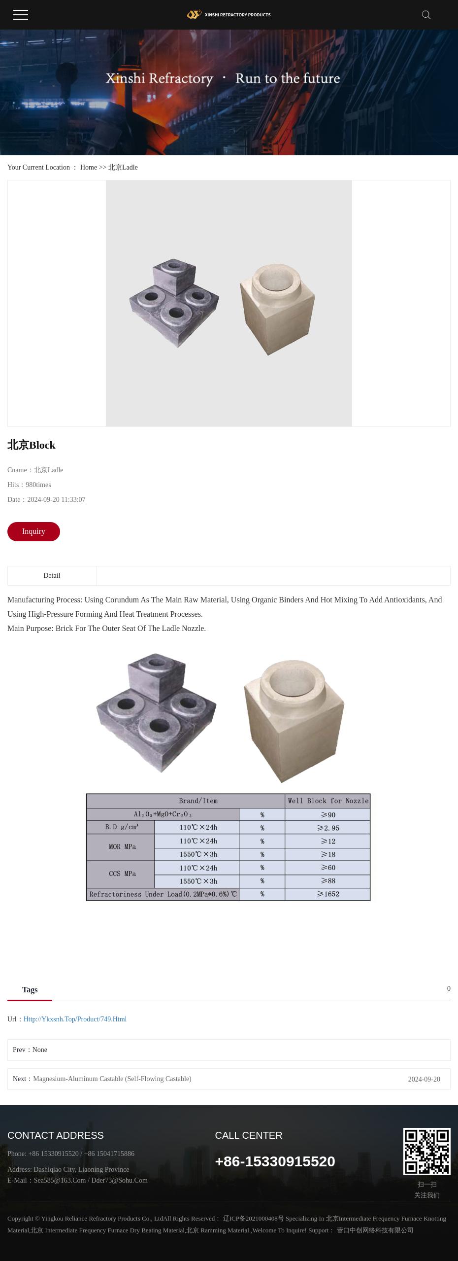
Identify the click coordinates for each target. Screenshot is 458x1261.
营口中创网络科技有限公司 (374, 1230)
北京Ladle (123, 167)
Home (88, 167)
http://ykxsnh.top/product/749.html (75, 1019)
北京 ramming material (217, 1230)
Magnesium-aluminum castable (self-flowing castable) (112, 1079)
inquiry (33, 531)
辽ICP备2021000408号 (253, 1218)
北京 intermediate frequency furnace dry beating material (108, 1230)
